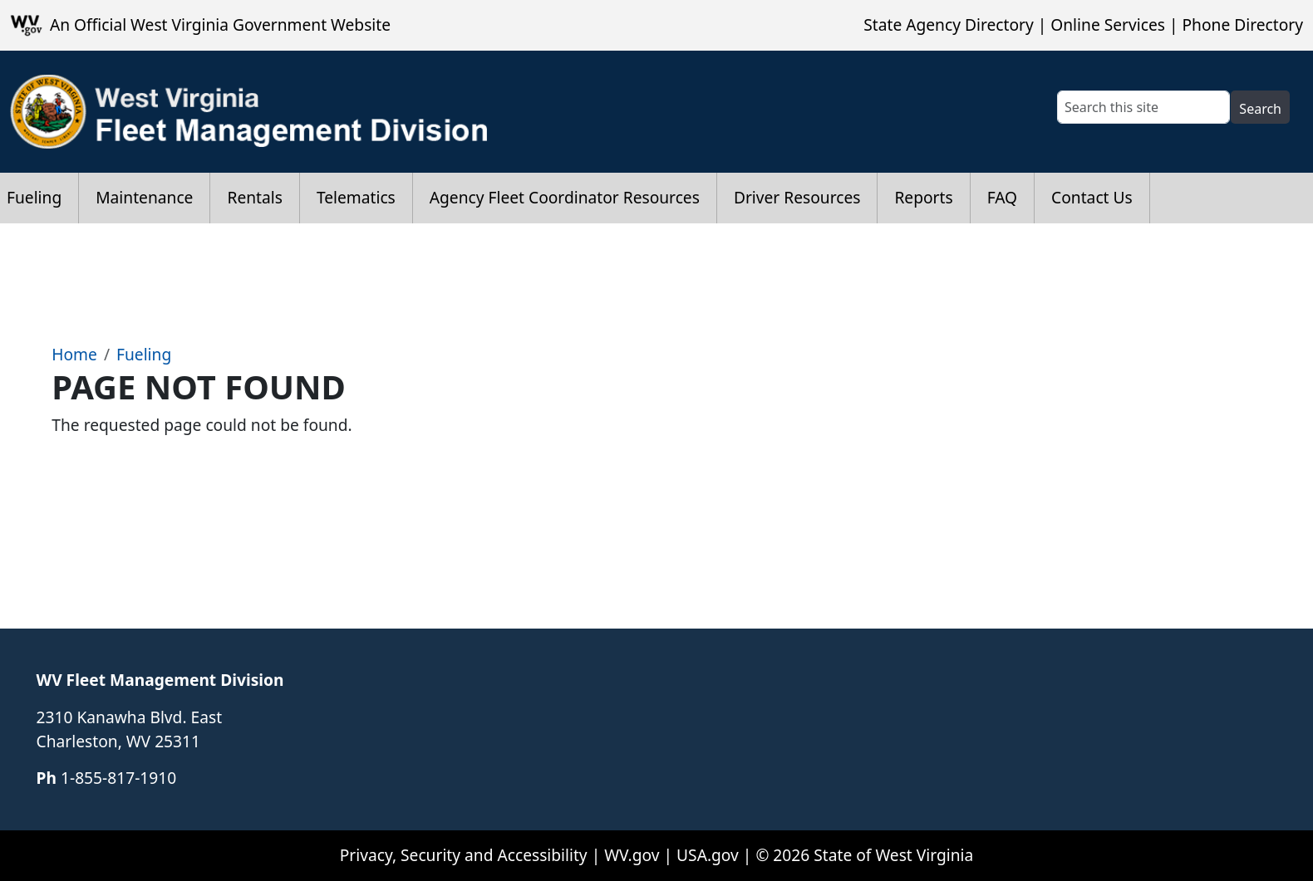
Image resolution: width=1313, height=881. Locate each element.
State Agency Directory (948, 24)
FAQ (1002, 197)
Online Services (1107, 24)
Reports (923, 197)
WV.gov (631, 855)
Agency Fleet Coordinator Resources (565, 197)
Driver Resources (797, 197)
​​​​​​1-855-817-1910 (118, 777)
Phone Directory (1242, 24)
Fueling (143, 354)
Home (74, 354)
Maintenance (144, 197)
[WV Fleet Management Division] (249, 112)
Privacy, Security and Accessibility (464, 855)
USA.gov (707, 855)
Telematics (356, 197)
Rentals (254, 197)
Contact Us (1092, 197)
